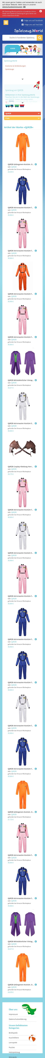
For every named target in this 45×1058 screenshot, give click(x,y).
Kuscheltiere (14, 1038)
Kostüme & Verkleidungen (15, 66)
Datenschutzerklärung (17, 1019)
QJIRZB (13, 167)
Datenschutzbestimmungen (12, 7)
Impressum (13, 1014)
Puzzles (12, 1047)
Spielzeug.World (10, 61)
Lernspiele (13, 1042)
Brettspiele (13, 1033)
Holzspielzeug (14, 1052)
